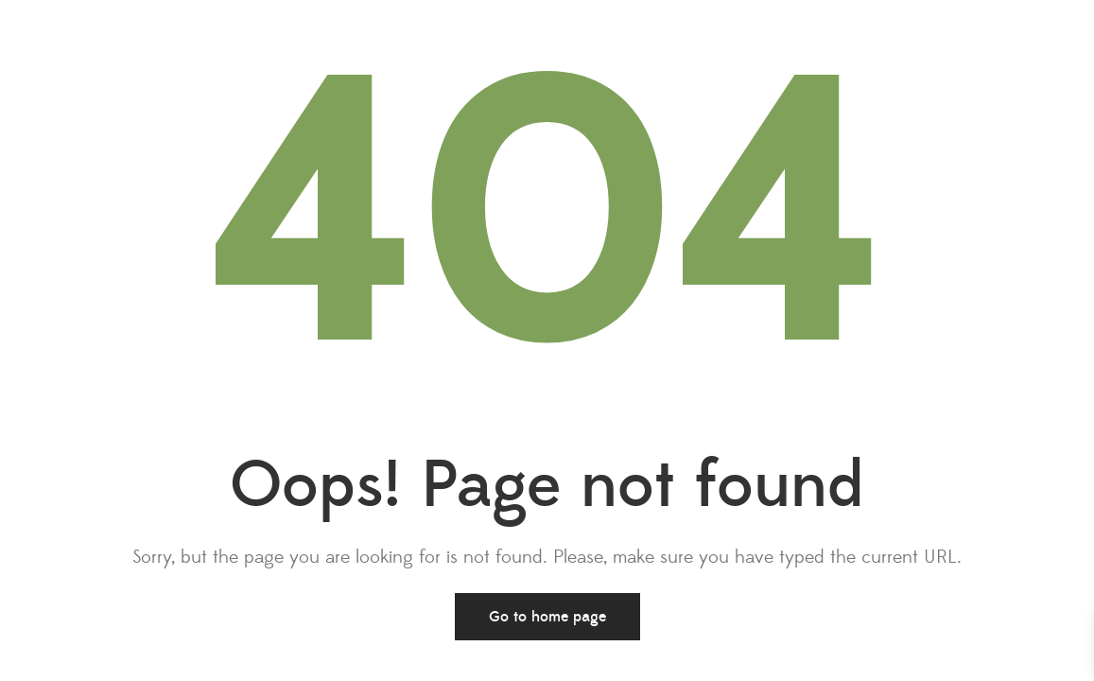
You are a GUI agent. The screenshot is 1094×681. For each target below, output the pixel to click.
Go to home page (547, 616)
